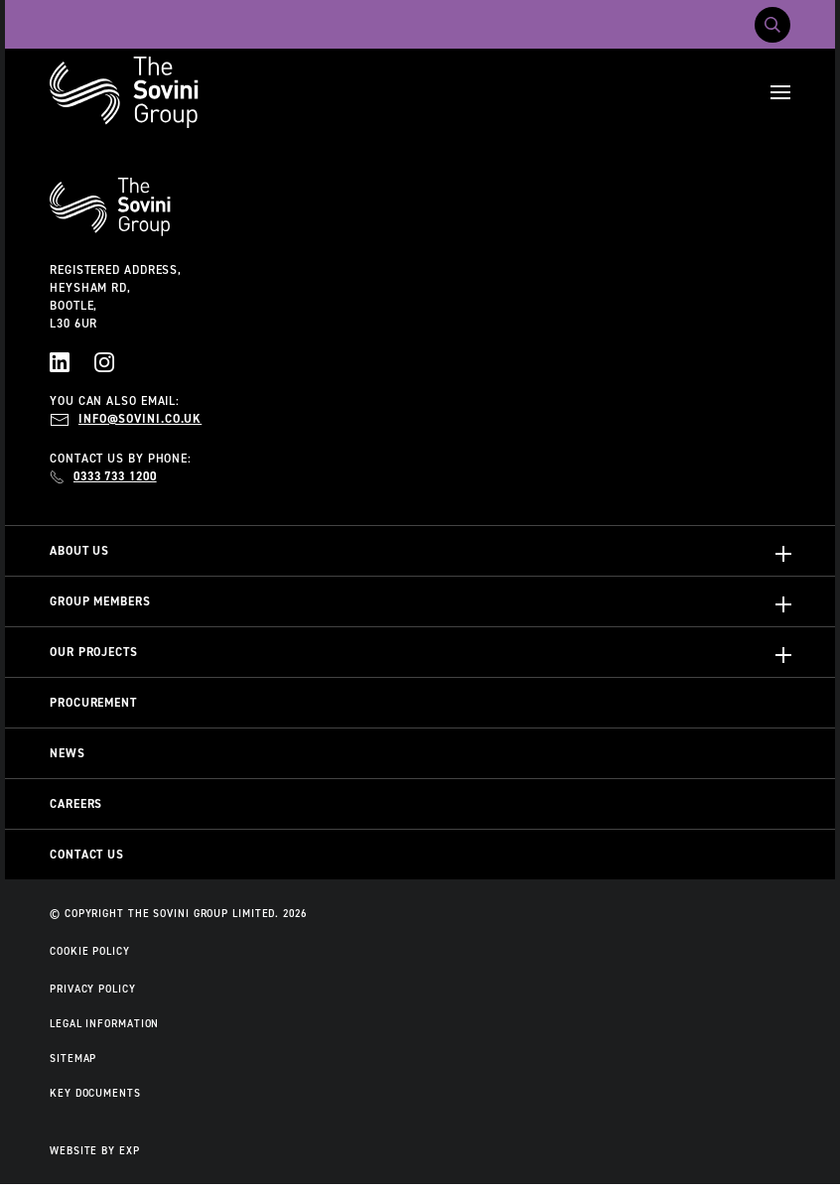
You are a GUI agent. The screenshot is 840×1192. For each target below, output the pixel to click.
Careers (76, 804)
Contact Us (87, 854)
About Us (79, 551)
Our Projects (94, 652)
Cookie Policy (90, 951)
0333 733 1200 (115, 476)
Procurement (93, 703)
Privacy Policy (93, 988)
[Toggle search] (772, 25)
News (67, 753)
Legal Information (104, 1023)
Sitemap (73, 1058)
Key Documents (95, 1093)
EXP (129, 1150)
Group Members (100, 601)
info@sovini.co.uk (140, 419)
